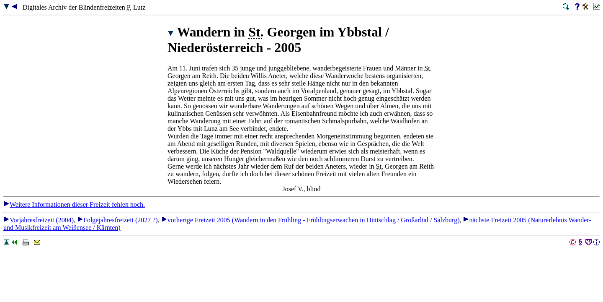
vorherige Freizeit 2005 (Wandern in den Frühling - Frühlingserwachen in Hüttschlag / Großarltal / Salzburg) (310, 220)
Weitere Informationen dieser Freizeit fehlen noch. (74, 204)
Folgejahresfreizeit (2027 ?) (117, 220)
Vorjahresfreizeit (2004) (38, 220)
